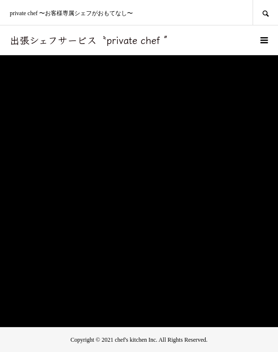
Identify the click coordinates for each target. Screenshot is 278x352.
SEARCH (265, 12)
